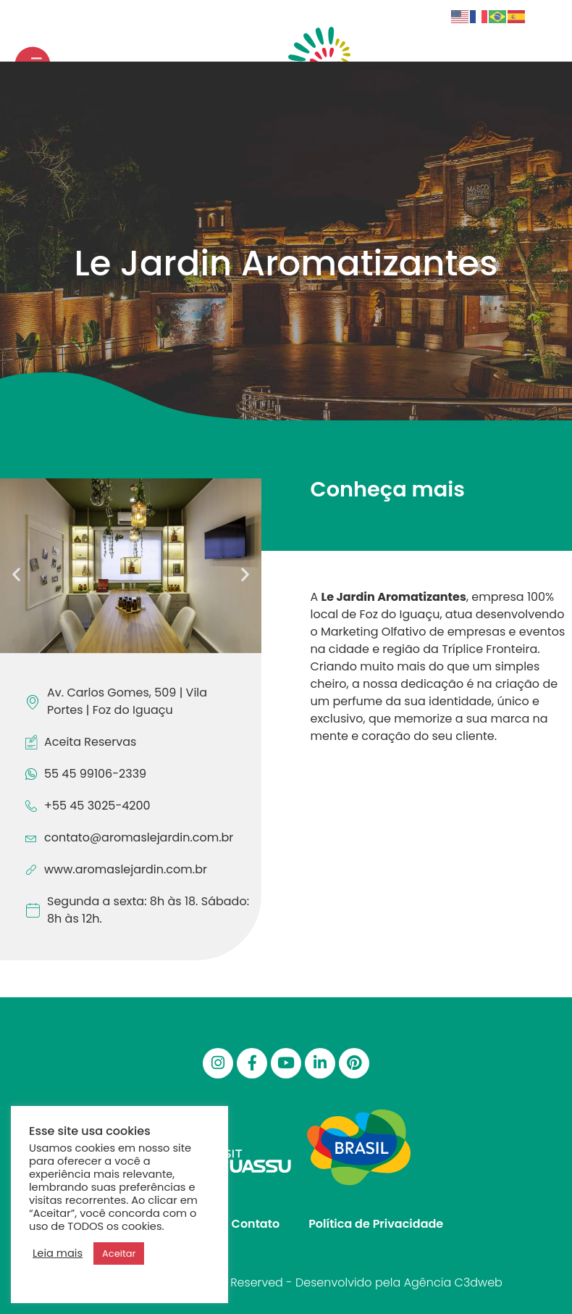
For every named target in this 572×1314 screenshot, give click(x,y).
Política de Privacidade (375, 1223)
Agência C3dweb (453, 1282)
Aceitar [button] (118, 1253)
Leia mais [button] (58, 1253)
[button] (16, 574)
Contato (256, 1223)
